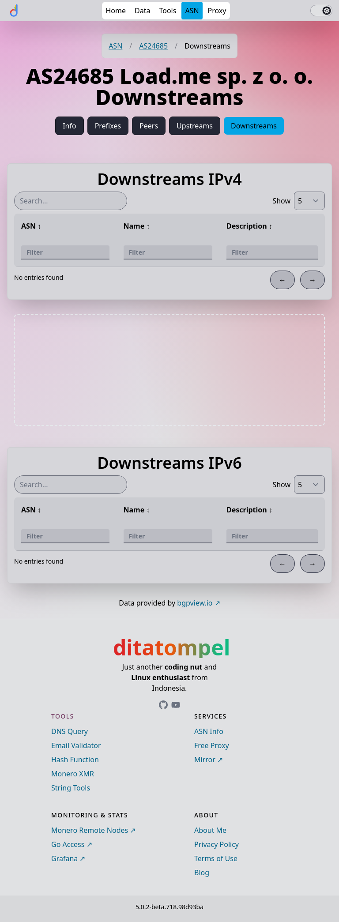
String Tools (70, 788)
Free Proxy (211, 745)
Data (142, 10)
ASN (192, 10)
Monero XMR (72, 774)
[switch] (321, 10)
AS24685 (153, 46)
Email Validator (76, 745)
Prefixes (108, 126)
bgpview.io (194, 603)
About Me (210, 830)
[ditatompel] (14, 11)
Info (69, 126)
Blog (201, 872)
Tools (167, 10)
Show (281, 201)
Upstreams (195, 126)
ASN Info (208, 731)
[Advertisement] (169, 370)
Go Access (67, 844)
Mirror (204, 759)
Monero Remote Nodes (89, 830)
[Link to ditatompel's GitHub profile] (163, 704)
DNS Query (69, 731)
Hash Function (75, 759)
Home (115, 10)
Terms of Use (215, 858)
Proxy (217, 10)
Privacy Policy (216, 844)
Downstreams (254, 126)
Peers (148, 126)
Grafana (64, 858)
